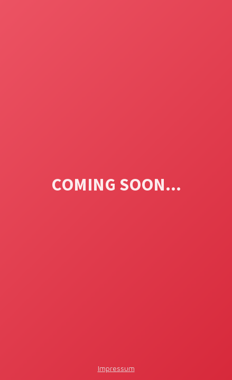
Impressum (116, 368)
